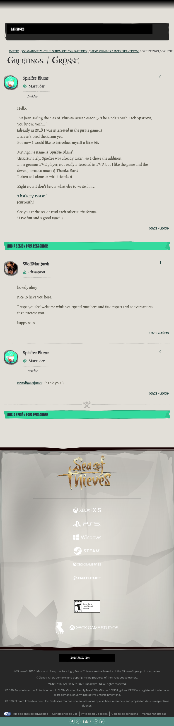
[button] (79, 29)
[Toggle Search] (13, 36)
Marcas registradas (154, 714)
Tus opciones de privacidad (30, 714)
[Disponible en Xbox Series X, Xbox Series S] (87, 511)
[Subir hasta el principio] (72, 721)
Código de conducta (124, 714)
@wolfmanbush (29, 383)
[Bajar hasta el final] (101, 721)
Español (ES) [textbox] (79, 658)
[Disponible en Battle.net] (87, 579)
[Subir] (78, 721)
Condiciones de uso (64, 714)
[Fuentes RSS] (6, 51)
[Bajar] (96, 721)
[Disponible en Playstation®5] (87, 524)
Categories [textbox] (17, 29)
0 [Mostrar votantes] (161, 77)
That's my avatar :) (32, 196)
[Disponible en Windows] (87, 538)
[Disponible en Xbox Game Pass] (87, 565)
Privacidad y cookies (94, 714)
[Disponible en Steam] (87, 551)
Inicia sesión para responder (27, 246)
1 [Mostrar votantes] (161, 263)
